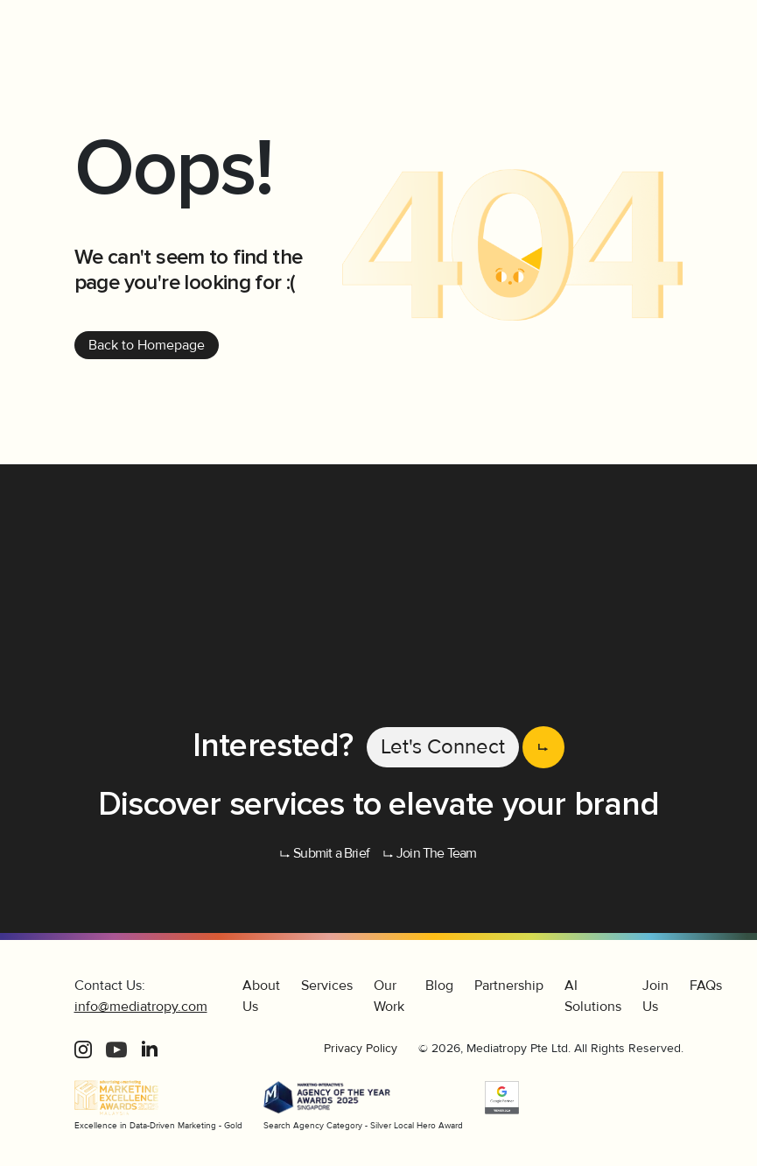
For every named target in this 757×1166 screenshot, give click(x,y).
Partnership (508, 985)
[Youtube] (116, 1048)
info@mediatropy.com (140, 1006)
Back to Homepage (146, 345)
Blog (439, 985)
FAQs (706, 985)
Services (327, 985)
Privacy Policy (360, 1048)
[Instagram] (83, 1048)
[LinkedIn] (149, 1048)
